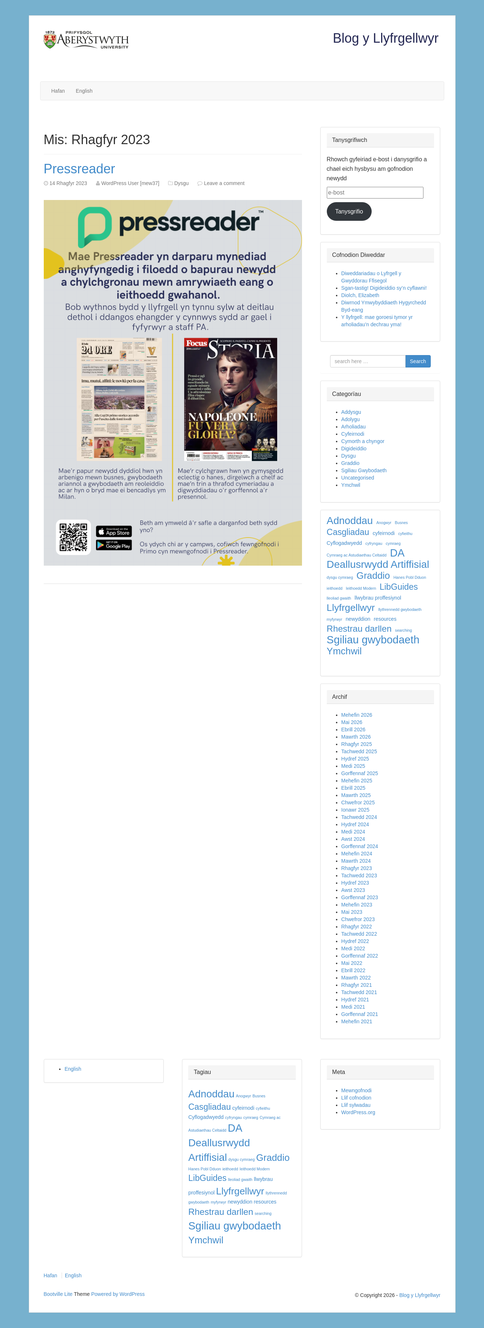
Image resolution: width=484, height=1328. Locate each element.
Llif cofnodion (356, 1098)
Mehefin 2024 (356, 854)
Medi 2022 (353, 948)
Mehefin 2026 (356, 715)
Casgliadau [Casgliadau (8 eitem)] (348, 532)
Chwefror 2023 (358, 919)
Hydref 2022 (355, 941)
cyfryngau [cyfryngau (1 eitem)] (373, 543)
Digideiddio (354, 448)
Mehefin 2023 (356, 905)
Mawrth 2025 (356, 795)
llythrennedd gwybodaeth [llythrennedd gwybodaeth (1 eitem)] (400, 609)
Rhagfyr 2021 (356, 985)
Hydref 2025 (355, 759)
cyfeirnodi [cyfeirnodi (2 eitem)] (384, 533)
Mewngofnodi (356, 1090)
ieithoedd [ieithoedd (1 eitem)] (334, 588)
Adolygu (350, 419)
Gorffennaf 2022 (359, 956)
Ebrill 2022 (353, 970)
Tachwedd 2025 (359, 751)
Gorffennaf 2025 (359, 773)
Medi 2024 (353, 832)
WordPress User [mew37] (130, 183)
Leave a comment (224, 183)
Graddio (350, 463)
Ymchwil (350, 485)
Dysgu (181, 183)
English (84, 91)
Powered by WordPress (118, 1294)
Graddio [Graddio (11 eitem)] (373, 575)
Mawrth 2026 (356, 737)
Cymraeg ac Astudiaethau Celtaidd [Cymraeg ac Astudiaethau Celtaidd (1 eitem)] (357, 555)
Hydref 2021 (355, 999)
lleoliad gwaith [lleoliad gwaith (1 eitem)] (339, 598)
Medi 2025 (353, 766)
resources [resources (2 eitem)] (385, 619)
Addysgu (351, 412)
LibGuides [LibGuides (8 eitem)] (399, 587)
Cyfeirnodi (352, 434)
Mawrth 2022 (356, 978)
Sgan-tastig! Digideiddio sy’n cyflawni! (384, 288)
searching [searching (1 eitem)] (403, 630)
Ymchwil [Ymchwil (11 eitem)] (344, 651)
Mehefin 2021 (356, 1021)
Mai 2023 (352, 912)
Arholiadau (353, 427)
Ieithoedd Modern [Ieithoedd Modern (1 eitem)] (361, 588)
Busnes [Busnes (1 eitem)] (401, 522)
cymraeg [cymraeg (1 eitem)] (393, 543)
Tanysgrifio (349, 211)
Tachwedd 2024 (359, 817)
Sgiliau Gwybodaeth (364, 470)
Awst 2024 (353, 839)
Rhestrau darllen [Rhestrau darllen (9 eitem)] (359, 629)
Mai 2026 (352, 722)
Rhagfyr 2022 (356, 926)
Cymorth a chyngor (362, 441)
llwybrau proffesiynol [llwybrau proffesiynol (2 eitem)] (378, 598)
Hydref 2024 (355, 824)
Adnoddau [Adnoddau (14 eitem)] (350, 521)
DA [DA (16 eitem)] (397, 553)
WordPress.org (358, 1112)
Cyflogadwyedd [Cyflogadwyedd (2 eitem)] (344, 543)
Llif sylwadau (356, 1105)
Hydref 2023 (355, 883)
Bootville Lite (58, 1294)
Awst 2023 (353, 890)
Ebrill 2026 (353, 729)
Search (418, 361)
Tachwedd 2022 (359, 934)
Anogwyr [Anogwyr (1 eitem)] (383, 522)
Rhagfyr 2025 (356, 744)
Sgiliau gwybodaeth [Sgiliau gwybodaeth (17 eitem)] (373, 639)
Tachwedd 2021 (359, 992)
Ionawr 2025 (355, 810)
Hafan (58, 91)
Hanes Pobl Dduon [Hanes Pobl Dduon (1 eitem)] (410, 577)
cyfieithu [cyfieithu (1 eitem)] (405, 533)
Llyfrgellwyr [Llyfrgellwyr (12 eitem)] (351, 607)
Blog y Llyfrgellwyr (385, 38)
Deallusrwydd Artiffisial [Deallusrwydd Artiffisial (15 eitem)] (378, 564)
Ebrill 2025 (353, 788)
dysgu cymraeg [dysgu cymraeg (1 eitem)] (340, 577)
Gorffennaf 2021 (359, 1014)
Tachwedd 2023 (359, 875)
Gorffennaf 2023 (359, 897)
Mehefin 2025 (356, 781)
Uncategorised (357, 478)
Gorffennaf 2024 (359, 846)
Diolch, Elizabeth (360, 295)
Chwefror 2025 (358, 802)
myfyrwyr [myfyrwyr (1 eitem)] (334, 619)
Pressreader (79, 168)
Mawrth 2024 (356, 861)
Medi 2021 (353, 1007)
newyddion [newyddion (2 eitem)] (358, 619)
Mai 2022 (352, 963)
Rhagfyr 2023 (356, 868)
